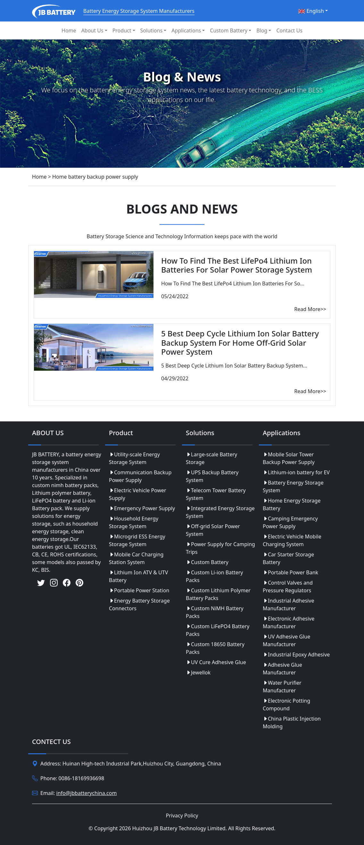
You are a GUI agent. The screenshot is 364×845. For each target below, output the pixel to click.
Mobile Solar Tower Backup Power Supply (289, 458)
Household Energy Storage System (133, 522)
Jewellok (198, 672)
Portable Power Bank (290, 572)
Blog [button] (261, 30)
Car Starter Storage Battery (288, 558)
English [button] (311, 10)
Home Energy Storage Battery (291, 504)
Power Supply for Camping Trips (220, 548)
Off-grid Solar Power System (213, 530)
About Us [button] (92, 30)
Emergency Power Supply (142, 508)
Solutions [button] (151, 30)
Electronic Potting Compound (286, 704)
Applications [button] (186, 30)
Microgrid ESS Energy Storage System (137, 540)
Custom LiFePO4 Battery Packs (217, 630)
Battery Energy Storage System (293, 486)
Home (69, 30)
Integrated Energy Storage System (220, 512)
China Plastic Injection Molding (292, 722)
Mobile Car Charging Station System (136, 558)
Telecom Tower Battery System (216, 494)
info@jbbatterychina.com (86, 793)
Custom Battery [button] (228, 30)
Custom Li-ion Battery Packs (214, 576)
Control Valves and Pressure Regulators (288, 586)
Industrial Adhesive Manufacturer (288, 604)
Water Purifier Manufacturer (282, 686)
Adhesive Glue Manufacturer (282, 668)
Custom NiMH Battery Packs (215, 612)
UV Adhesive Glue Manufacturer (286, 640)
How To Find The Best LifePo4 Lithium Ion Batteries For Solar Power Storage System (236, 265)
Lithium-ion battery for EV (296, 472)
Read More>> (310, 309)
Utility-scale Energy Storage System (134, 458)
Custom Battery (207, 562)
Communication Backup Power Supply (140, 476)
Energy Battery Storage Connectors (139, 604)
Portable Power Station (139, 590)
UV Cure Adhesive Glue (216, 662)
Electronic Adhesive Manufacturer (288, 622)
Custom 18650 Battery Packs (215, 648)
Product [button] (121, 30)
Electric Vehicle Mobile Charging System (292, 540)
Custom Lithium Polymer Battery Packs (218, 594)
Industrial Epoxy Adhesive (296, 654)
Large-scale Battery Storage (211, 458)
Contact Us (289, 30)
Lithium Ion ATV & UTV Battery (138, 576)
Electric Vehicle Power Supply (137, 494)
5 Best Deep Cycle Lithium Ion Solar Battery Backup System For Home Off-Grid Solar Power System (240, 342)
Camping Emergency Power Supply (290, 522)
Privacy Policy (182, 815)
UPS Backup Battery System (212, 476)
